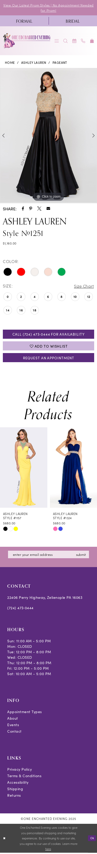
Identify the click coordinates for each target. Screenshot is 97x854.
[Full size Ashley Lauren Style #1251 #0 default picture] (48, 135)
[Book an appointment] (74, 41)
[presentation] (23, 469)
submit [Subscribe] (82, 555)
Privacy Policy (19, 770)
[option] (48, 135)
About (12, 719)
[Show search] (65, 41)
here (48, 850)
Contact (14, 732)
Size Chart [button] (83, 286)
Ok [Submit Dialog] (92, 839)
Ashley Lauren (33, 62)
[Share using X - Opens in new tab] (39, 209)
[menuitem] (24, 21)
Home (10, 62)
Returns (14, 796)
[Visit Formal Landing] (24, 21)
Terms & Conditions (24, 777)
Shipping (15, 790)
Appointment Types (24, 713)
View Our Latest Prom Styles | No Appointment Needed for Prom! (48, 8)
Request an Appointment (48, 358)
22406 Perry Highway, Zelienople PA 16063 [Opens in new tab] (44, 598)
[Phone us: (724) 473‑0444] (83, 41)
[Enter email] (49, 556)
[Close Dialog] (4, 839)
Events (13, 726)
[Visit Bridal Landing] (73, 21)
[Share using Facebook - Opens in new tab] (23, 209)
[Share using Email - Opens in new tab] (48, 209)
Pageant (60, 62)
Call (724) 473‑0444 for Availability (49, 334)
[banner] (27, 41)
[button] (57, 41)
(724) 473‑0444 (20, 609)
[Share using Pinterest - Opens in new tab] (30, 209)
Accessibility (18, 783)
